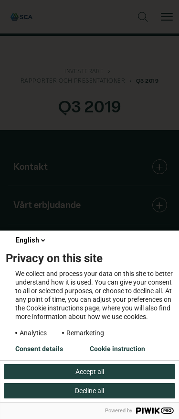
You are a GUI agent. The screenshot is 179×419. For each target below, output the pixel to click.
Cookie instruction (117, 349)
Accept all (89, 371)
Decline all (89, 391)
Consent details (39, 349)
